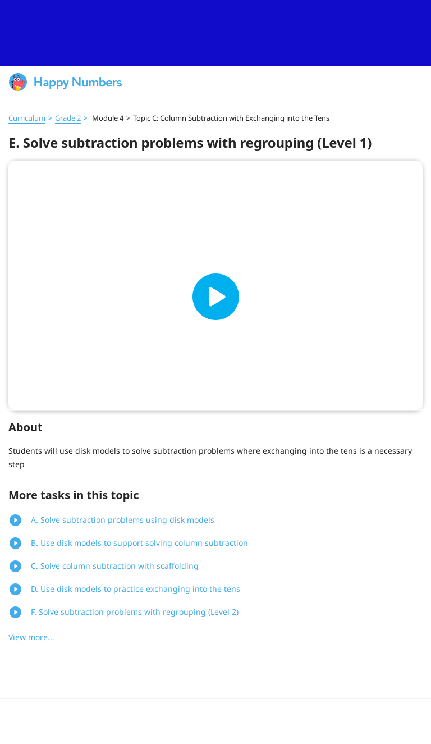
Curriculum (26, 118)
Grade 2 (68, 118)
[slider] (215, 33)
